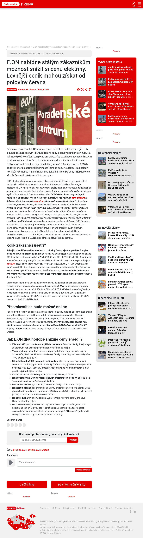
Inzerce (92, 508)
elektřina (17, 449)
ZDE (61, 53)
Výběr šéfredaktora (110, 62)
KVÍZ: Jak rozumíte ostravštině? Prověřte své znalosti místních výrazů (121, 119)
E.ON (24, 449)
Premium (116, 51)
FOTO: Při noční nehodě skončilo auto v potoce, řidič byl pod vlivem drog (120, 94)
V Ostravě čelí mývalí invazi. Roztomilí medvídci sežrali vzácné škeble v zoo (121, 107)
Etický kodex (69, 508)
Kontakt (82, 508)
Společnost (25, 47)
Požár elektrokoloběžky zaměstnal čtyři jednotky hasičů (120, 82)
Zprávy (14, 47)
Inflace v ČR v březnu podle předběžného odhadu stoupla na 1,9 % (120, 306)
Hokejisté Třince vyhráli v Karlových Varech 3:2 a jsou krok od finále (121, 248)
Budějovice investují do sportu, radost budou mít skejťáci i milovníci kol (120, 355)
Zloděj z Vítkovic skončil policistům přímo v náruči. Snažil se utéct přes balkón (121, 71)
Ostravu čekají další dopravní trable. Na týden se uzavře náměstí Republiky (121, 198)
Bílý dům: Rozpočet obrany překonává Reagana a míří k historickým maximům (119, 331)
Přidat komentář (83, 470)
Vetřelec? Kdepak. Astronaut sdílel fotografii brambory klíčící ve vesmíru (121, 319)
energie (31, 449)
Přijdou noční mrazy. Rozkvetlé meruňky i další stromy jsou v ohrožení (121, 235)
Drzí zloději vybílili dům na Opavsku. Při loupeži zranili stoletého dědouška (121, 186)
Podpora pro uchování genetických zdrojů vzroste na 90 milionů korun (119, 343)
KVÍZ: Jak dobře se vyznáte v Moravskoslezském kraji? (121, 173)
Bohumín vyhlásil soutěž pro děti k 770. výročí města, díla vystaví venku (120, 284)
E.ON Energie (42, 449)
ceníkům (11, 263)
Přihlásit (72, 440)
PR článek (11, 90)
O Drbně (56, 508)
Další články (27, 484)
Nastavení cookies (124, 508)
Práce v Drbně (105, 508)
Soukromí (45, 508)
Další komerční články (71, 484)
